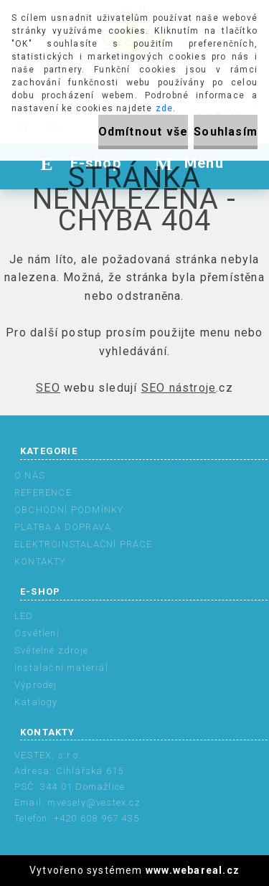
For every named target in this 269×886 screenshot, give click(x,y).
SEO (48, 388)
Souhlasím (226, 131)
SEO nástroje (178, 388)
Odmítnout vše (143, 131)
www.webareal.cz (193, 870)
